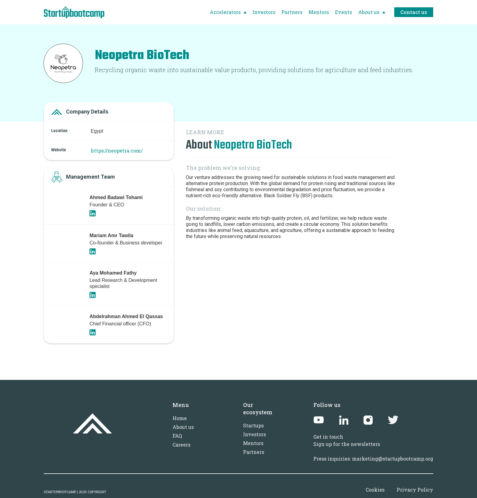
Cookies (375, 489)
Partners (253, 452)
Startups (253, 425)
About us (183, 427)
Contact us (413, 12)
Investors (254, 434)
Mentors (253, 443)
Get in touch (328, 436)
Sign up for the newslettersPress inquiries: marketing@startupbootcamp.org (373, 451)
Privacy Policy (415, 489)
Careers (181, 444)
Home (179, 418)
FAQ (177, 436)
